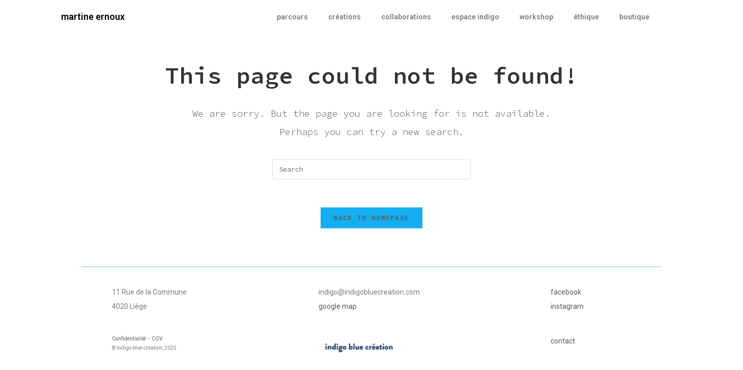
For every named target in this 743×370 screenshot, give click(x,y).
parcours (292, 17)
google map (338, 309)
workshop (536, 17)
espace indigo (475, 17)
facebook (566, 294)
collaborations (406, 17)
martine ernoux (93, 16)
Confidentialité (129, 341)
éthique (586, 17)
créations (344, 17)
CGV (157, 341)
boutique (634, 17)
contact (563, 343)
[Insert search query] (371, 169)
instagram (567, 309)
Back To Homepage (372, 220)
